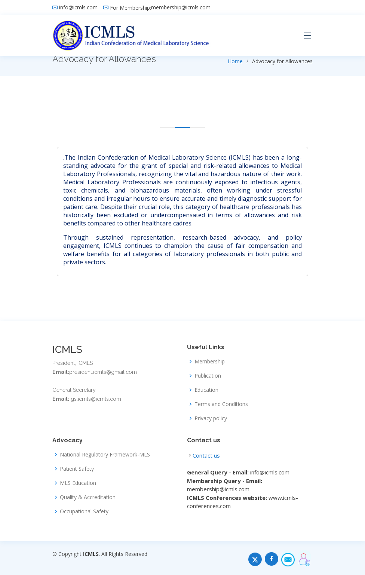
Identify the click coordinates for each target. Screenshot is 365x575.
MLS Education (78, 483)
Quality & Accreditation (88, 497)
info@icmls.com (78, 7)
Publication (207, 375)
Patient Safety (77, 468)
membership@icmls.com (181, 7)
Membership (209, 361)
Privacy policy (210, 418)
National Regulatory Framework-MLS (105, 454)
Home (235, 61)
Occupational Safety (84, 511)
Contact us (206, 455)
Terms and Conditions (221, 404)
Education (206, 390)
